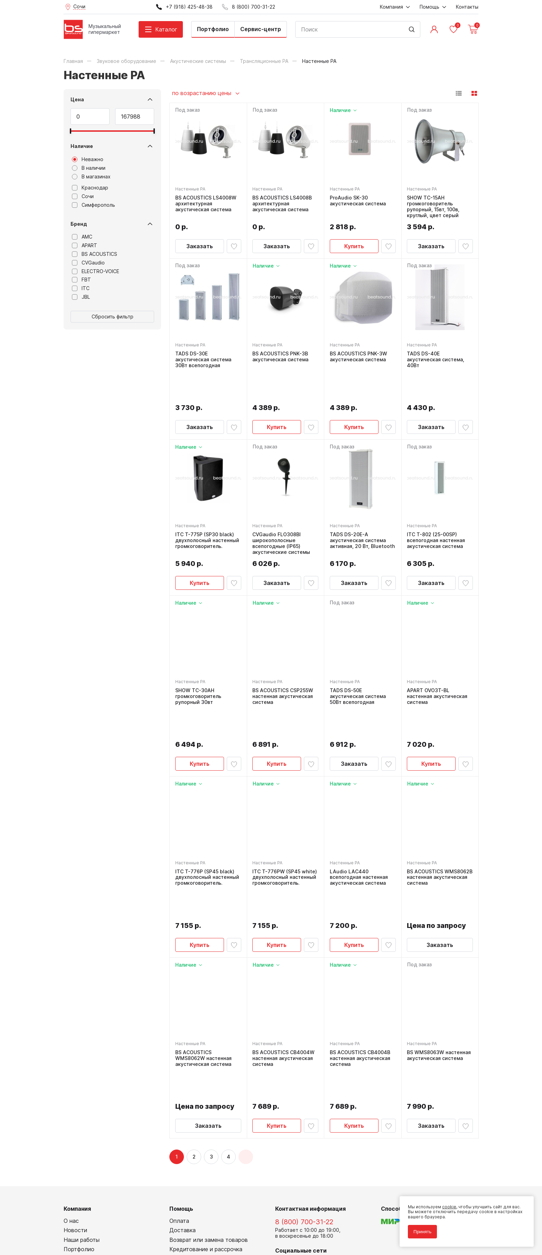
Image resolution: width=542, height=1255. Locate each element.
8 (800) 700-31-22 (304, 1098)
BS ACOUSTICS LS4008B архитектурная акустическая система (282, 203)
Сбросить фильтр (112, 316)
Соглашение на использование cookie (104, 1228)
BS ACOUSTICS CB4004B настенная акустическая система (360, 965)
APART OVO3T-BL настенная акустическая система (437, 665)
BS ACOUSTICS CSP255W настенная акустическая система (283, 665)
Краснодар (90, 187)
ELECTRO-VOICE (95, 271)
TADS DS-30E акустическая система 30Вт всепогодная (203, 359)
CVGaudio (88, 263)
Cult (150, 1239)
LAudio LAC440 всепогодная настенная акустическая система (359, 815)
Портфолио (213, 29)
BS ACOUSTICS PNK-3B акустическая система (281, 356)
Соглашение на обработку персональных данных (116, 1223)
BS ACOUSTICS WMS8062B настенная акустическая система (440, 815)
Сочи (83, 196)
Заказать (199, 245)
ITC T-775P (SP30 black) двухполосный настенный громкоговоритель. (207, 509)
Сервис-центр (260, 29)
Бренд (79, 224)
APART (84, 245)
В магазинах (91, 176)
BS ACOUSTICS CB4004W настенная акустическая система (284, 965)
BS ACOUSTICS (94, 254)
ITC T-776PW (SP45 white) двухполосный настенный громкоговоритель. (285, 815)
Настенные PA (190, 189)
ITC (81, 288)
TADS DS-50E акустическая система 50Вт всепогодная (358, 665)
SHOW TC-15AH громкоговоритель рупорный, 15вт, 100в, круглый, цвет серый (433, 206)
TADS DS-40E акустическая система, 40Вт (436, 359)
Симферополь (93, 205)
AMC (82, 237)
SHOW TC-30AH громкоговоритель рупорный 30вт (198, 665)
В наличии (88, 168)
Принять (422, 1231)
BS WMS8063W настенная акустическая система (439, 962)
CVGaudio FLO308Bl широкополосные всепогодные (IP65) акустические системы (281, 512)
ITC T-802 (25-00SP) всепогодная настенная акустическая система (436, 509)
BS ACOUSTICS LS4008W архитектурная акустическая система (205, 203)
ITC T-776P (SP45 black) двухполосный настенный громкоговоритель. (207, 815)
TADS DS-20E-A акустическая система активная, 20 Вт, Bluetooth (362, 509)
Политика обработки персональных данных (110, 1218)
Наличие (82, 146)
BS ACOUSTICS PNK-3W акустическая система (358, 356)
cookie (449, 1206)
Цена (77, 99)
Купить (354, 245)
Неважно (87, 159)
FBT (81, 279)
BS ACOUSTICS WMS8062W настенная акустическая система (203, 965)
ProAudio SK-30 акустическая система (358, 200)
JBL (81, 297)
